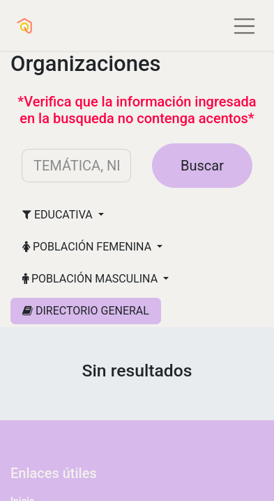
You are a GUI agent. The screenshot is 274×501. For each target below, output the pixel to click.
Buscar (202, 165)
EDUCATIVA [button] (59, 214)
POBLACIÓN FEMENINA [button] (88, 246)
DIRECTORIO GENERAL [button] (85, 310)
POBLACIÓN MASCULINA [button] (91, 278)
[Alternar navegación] (244, 25)
